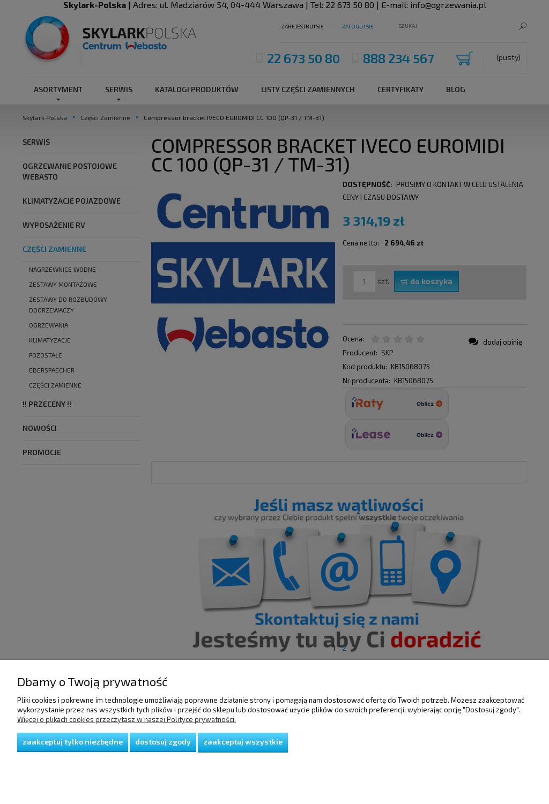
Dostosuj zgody (163, 741)
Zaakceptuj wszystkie (243, 741)
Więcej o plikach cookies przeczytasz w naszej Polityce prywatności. (126, 719)
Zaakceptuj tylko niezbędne (73, 741)
